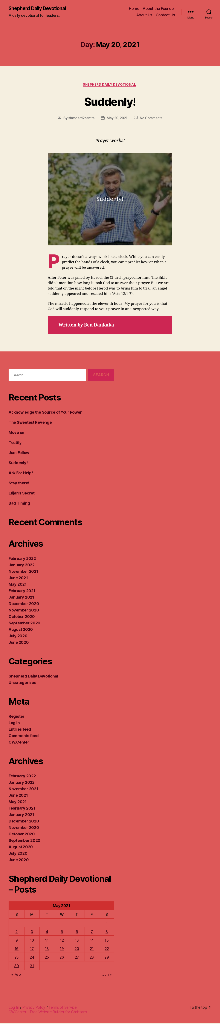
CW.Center (19, 743)
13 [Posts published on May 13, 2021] (77, 941)
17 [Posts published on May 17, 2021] (32, 949)
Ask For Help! (21, 473)
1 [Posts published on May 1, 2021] (107, 924)
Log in (14, 723)
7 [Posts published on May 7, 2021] (92, 932)
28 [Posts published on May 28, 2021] (92, 958)
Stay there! (19, 484)
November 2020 (24, 611)
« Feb (16, 975)
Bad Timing (19, 504)
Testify (15, 443)
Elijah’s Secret (22, 494)
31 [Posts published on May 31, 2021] (32, 966)
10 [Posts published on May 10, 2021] (32, 941)
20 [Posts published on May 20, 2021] (77, 949)
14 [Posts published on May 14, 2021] (92, 941)
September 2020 (24, 624)
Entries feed (20, 730)
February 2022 (22, 559)
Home (134, 8)
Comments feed (24, 736)
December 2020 (24, 604)
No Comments (152, 119)
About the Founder (159, 8)
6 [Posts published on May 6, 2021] (77, 932)
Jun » (107, 975)
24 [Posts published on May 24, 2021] (32, 958)
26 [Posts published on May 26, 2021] (62, 958)
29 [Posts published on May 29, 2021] (107, 958)
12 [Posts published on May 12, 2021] (62, 941)
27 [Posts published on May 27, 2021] (77, 958)
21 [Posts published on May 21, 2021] (92, 949)
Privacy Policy (35, 1008)
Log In (14, 1008)
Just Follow (19, 453)
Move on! (17, 433)
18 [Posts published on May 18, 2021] (47, 949)
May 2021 (18, 585)
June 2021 (18, 578)
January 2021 (21, 598)
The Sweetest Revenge (30, 423)
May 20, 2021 (118, 119)
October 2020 (22, 617)
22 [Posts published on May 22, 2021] (107, 949)
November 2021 (23, 572)
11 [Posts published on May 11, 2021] (47, 941)
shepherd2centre (81, 119)
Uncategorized (23, 683)
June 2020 (19, 643)
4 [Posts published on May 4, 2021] (47, 932)
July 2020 (18, 636)
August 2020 (21, 630)
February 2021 (22, 591)
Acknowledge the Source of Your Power (45, 413)
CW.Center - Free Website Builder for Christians (49, 1012)
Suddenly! (110, 101)
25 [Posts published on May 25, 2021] (47, 958)
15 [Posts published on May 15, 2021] (107, 941)
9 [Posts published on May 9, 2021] (17, 941)
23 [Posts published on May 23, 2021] (17, 958)
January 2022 (22, 566)
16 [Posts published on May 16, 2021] (17, 949)
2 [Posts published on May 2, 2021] (17, 932)
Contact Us (165, 15)
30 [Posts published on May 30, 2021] (16, 966)
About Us (144, 15)
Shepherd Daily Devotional (39, 8)
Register (16, 717)
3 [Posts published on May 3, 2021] (32, 932)
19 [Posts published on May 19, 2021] (62, 949)
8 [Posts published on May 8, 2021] (107, 932)
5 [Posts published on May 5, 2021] (62, 932)
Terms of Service (64, 1008)
